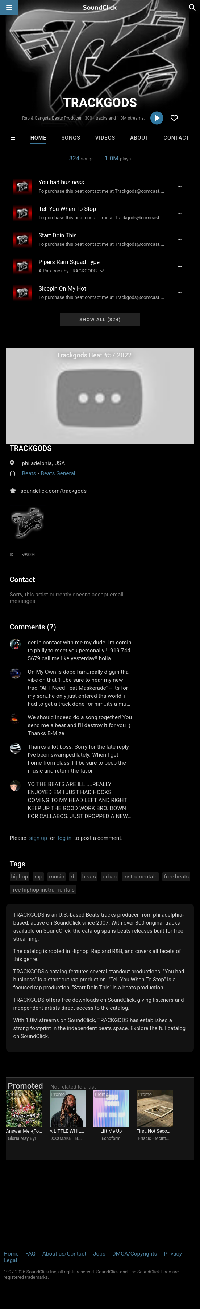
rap (38, 876)
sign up (38, 838)
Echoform (110, 1138)
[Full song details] (179, 186)
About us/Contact (64, 1253)
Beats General (58, 473)
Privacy (173, 1253)
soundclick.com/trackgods (54, 491)
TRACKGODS (31, 448)
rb (73, 876)
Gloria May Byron (24, 1138)
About (139, 138)
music (56, 876)
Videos (105, 138)
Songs (70, 138)
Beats (29, 473)
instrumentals (140, 876)
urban (110, 876)
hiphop (19, 876)
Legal (10, 1260)
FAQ (30, 1253)
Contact (177, 138)
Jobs (99, 1253)
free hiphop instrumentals (43, 889)
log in (64, 838)
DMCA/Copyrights (134, 1253)
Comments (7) (33, 627)
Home (38, 138)
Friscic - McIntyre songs (161, 1138)
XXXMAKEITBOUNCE (71, 1138)
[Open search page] (193, 7)
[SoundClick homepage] (100, 7)
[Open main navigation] (9, 7)
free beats (176, 876)
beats (89, 876)
